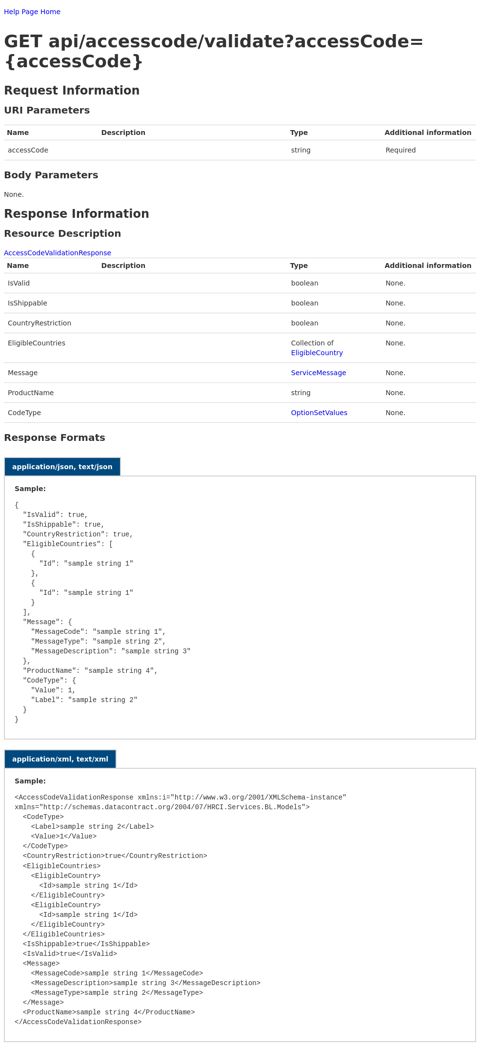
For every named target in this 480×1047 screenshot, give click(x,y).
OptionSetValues (319, 413)
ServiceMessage (318, 373)
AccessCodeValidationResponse (57, 253)
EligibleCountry (317, 353)
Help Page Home (32, 12)
